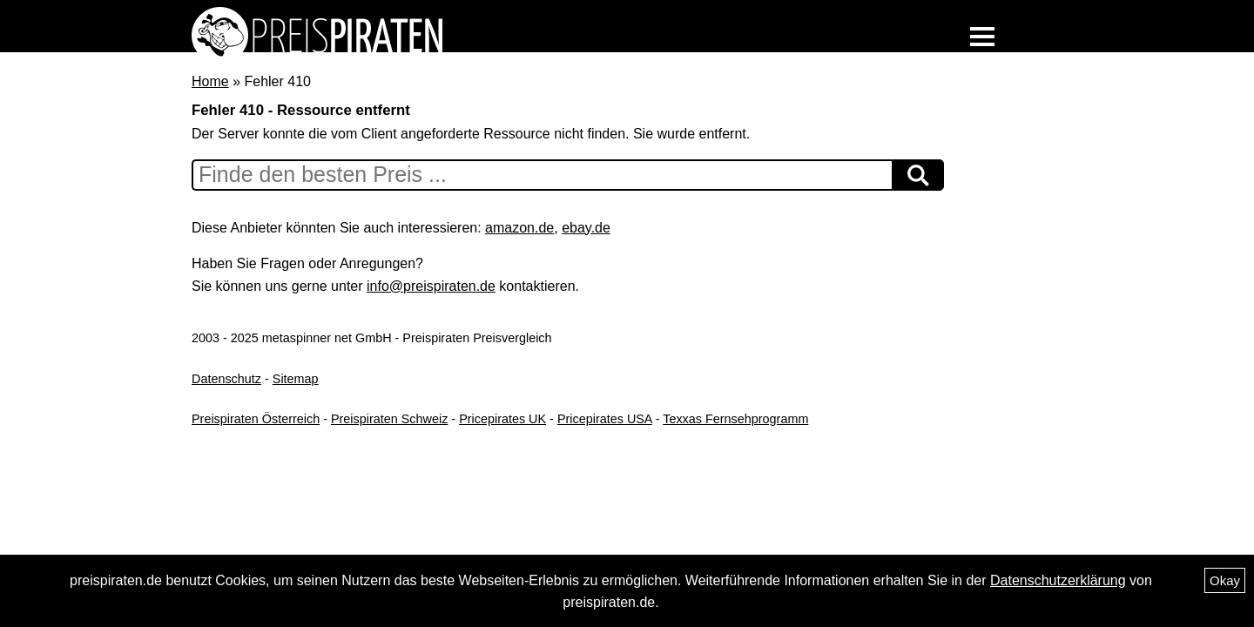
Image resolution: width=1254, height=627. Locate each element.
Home (210, 81)
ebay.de (586, 227)
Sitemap (296, 379)
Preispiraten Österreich (256, 419)
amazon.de (519, 227)
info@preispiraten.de (431, 286)
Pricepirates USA (604, 419)
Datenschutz (226, 379)
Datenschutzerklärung (1058, 580)
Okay (1225, 580)
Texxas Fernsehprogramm (735, 419)
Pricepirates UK (502, 419)
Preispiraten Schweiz (389, 419)
